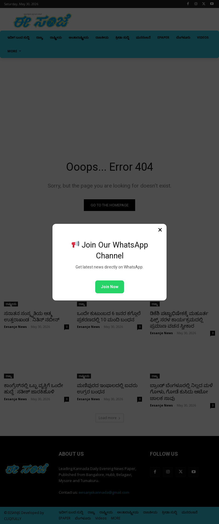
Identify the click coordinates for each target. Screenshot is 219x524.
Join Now (109, 286)
